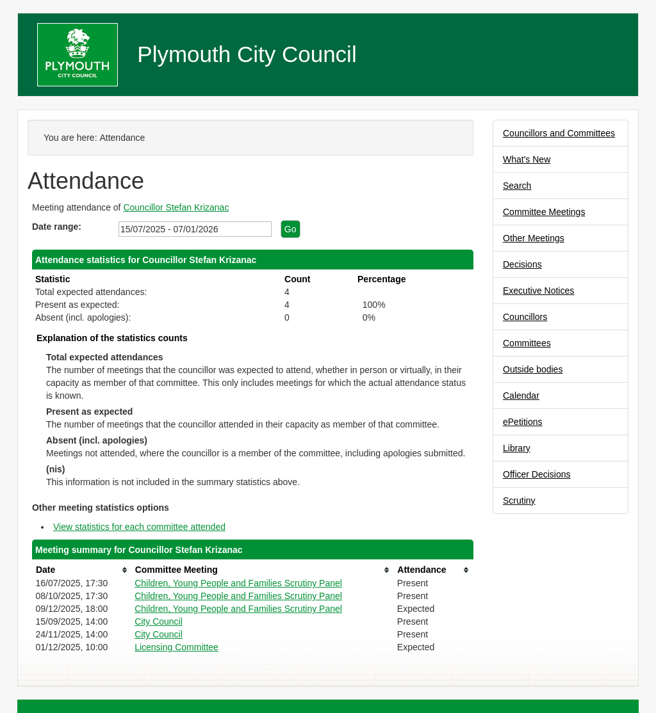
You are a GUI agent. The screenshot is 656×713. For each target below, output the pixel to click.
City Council (159, 621)
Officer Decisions (537, 474)
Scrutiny (519, 500)
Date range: (56, 226)
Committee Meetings (544, 212)
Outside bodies (532, 369)
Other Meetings (533, 238)
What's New (526, 159)
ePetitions (522, 422)
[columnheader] (81, 570)
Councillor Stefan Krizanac (176, 207)
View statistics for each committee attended (139, 527)
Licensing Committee (176, 647)
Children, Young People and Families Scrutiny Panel (238, 583)
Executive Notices (538, 290)
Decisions (522, 264)
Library (516, 448)
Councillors (525, 317)
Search (517, 185)
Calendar (521, 395)
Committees (527, 343)
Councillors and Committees (559, 133)
